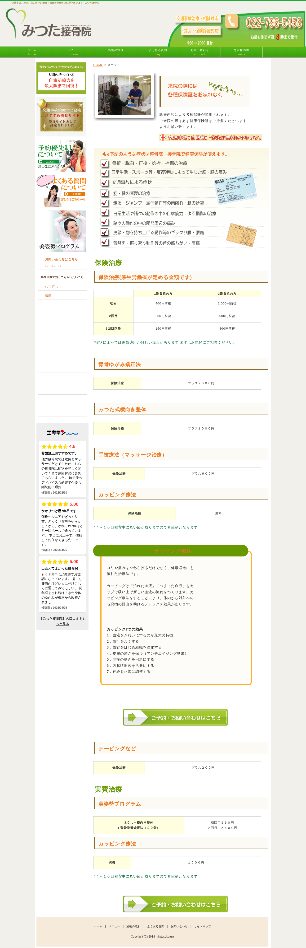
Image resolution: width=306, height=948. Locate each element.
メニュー (74, 52)
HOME (98, 65)
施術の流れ (116, 52)
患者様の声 (241, 52)
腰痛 (48, 295)
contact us (61, 262)
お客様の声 (62, 405)
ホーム (32, 52)
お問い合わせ (200, 52)
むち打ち (51, 286)
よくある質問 (158, 52)
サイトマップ (202, 926)
